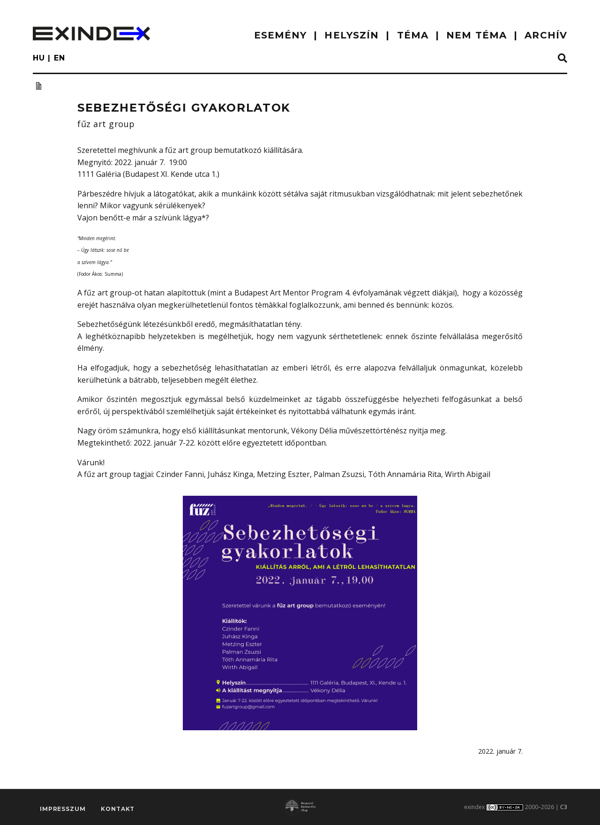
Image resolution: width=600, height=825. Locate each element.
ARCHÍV (546, 35)
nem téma (476, 35)
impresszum (62, 808)
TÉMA (412, 35)
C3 (563, 807)
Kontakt (118, 808)
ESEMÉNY (280, 35)
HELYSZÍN (351, 35)
